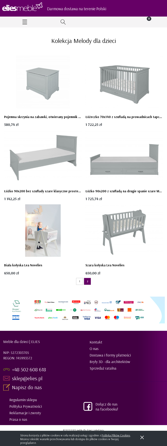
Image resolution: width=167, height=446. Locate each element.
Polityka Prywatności (25, 406)
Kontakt (96, 342)
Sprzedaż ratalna (103, 368)
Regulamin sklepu (23, 399)
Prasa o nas (18, 419)
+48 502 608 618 (29, 369)
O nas (94, 348)
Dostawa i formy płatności (110, 355)
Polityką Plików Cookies (116, 435)
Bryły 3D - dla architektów (110, 361)
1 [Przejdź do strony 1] (79, 281)
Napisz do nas (27, 387)
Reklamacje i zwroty (25, 412)
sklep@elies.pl (27, 378)
